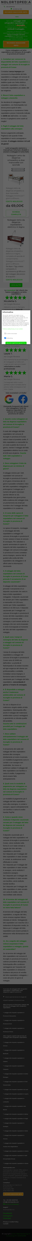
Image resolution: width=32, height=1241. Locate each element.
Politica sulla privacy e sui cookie (12, 329)
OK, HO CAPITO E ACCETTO (16, 343)
